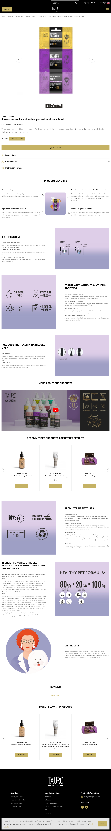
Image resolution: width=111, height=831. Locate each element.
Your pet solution (16, 803)
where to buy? (55, 148)
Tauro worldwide (51, 803)
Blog (46, 810)
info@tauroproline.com (92, 797)
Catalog (6, 9)
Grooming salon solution (19, 800)
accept (102, 824)
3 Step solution (16, 806)
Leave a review (55, 695)
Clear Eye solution (17, 797)
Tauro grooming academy (54, 806)
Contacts (48, 813)
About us (48, 800)
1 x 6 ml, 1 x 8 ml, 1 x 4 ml (17, 138)
